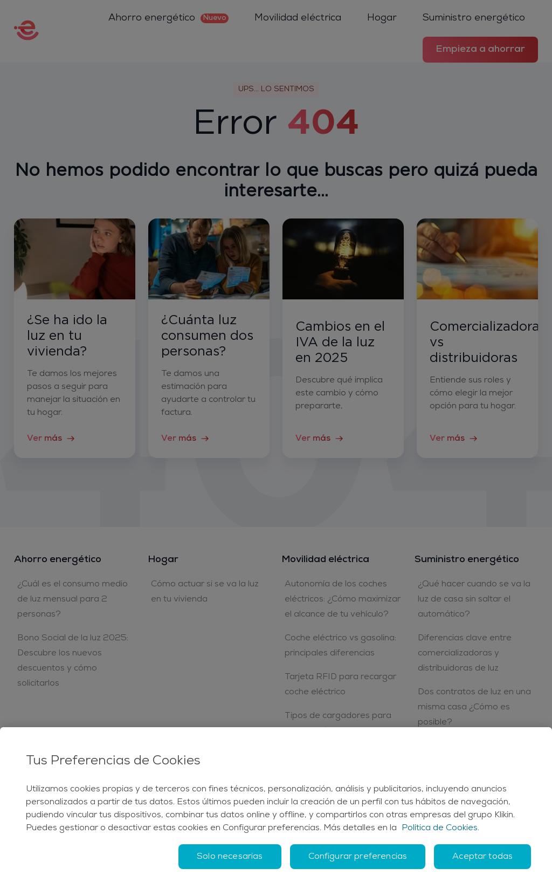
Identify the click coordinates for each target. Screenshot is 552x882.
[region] (276, 804)
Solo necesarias (230, 856)
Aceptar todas (482, 856)
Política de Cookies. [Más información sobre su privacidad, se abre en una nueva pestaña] (440, 828)
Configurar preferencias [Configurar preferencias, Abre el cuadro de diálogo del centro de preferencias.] (358, 856)
